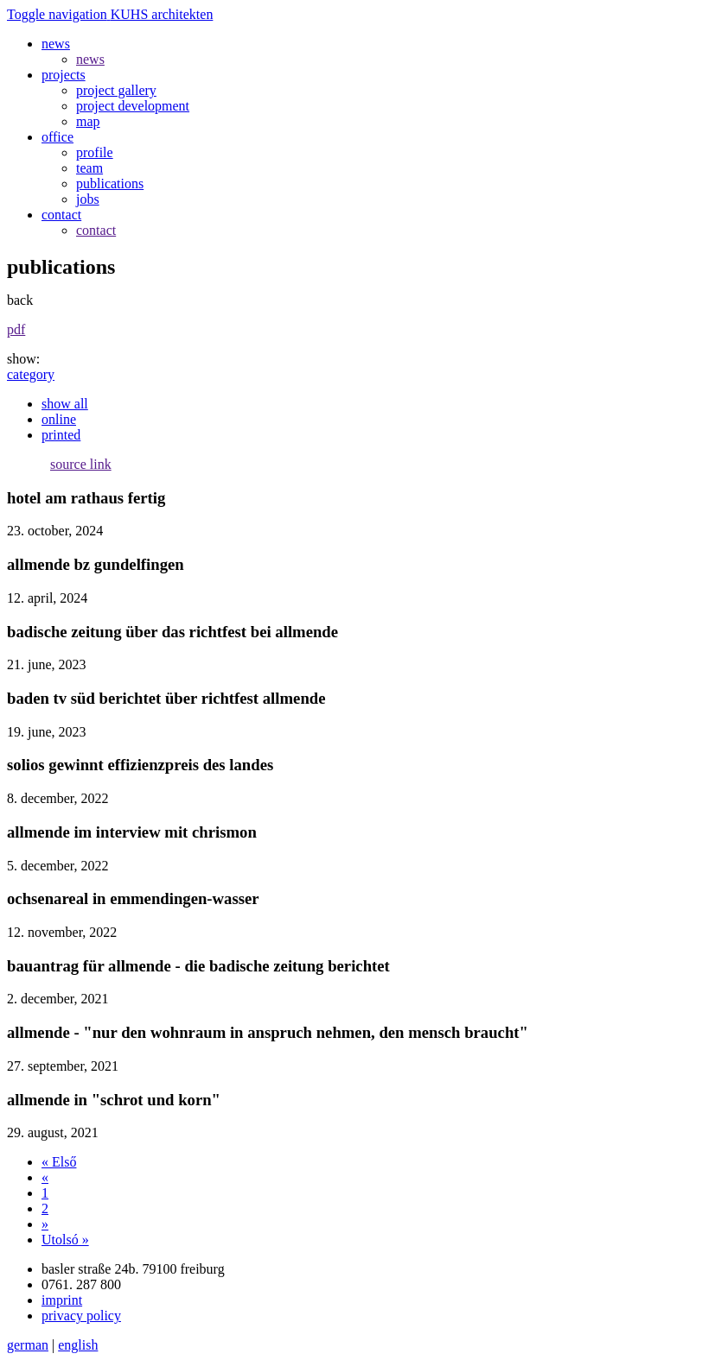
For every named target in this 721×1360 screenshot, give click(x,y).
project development (132, 105)
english (78, 1345)
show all (64, 403)
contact (96, 230)
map (88, 121)
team (89, 168)
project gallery (116, 90)
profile (94, 152)
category (30, 374)
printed (60, 434)
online (58, 419)
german (27, 1345)
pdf (16, 329)
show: (23, 358)
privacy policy (81, 1315)
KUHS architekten (162, 14)
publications (110, 183)
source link (81, 464)
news (90, 59)
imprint (61, 1300)
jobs (87, 199)
